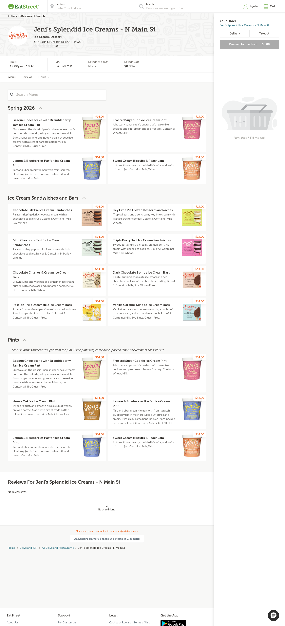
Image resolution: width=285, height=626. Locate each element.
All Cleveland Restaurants (58, 547)
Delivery (235, 33)
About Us (13, 622)
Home (11, 547)
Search (150, 4)
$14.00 (99, 116)
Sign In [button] (254, 6)
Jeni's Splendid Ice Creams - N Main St (244, 25)
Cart (272, 6)
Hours (43, 77)
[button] (270, 6)
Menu (11, 77)
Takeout (264, 33)
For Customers (67, 622)
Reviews (27, 77)
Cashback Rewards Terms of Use (129, 622)
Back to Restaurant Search (28, 16)
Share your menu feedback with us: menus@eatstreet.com (107, 531)
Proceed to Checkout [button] (249, 44)
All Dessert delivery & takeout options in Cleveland (107, 538)
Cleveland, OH (28, 547)
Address (61, 4)
